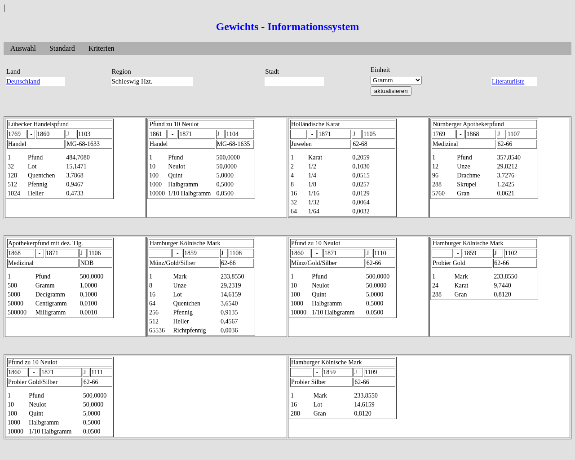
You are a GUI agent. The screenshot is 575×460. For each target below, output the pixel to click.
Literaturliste (508, 81)
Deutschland (23, 81)
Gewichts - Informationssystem (287, 26)
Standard (62, 48)
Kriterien (101, 48)
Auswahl (23, 48)
